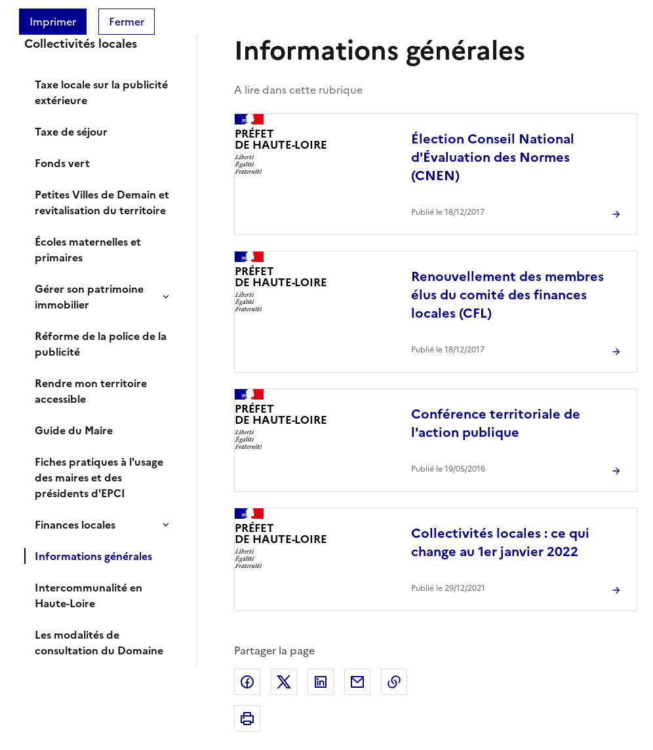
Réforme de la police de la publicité (101, 344)
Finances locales (75, 525)
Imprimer (53, 21)
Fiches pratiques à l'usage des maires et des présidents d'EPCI (99, 477)
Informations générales (93, 556)
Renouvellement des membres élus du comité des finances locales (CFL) (507, 295)
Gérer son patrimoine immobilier (89, 296)
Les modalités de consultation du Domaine (99, 642)
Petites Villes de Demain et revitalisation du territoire (102, 202)
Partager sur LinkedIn (320, 682)
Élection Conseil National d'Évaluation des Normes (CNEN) (492, 157)
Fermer (126, 21)
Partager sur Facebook (247, 682)
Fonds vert (62, 163)
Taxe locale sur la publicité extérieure (101, 92)
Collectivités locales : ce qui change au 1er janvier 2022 (500, 542)
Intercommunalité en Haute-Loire (88, 595)
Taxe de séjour (71, 132)
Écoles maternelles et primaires (88, 249)
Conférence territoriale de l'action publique (495, 423)
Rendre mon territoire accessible (91, 391)
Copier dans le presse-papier (394, 682)
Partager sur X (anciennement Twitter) (284, 682)
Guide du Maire (74, 430)
